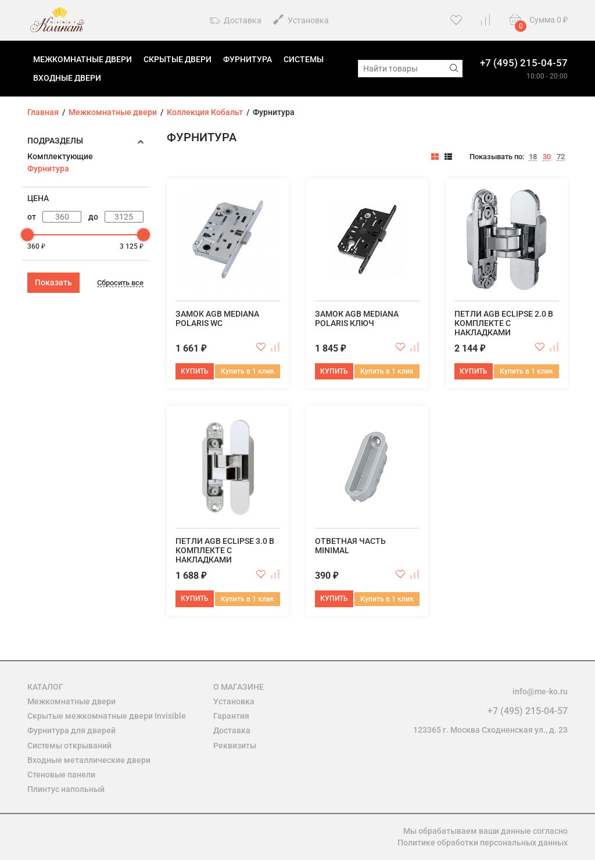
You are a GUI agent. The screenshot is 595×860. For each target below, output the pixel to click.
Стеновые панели (61, 774)
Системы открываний (69, 745)
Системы (304, 59)
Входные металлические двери (88, 760)
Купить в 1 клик (247, 371)
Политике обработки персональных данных (482, 842)
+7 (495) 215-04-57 (524, 63)
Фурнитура (247, 59)
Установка (301, 19)
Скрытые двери (178, 59)
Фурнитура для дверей (71, 730)
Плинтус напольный (66, 789)
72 (561, 157)
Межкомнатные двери (82, 59)
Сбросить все (120, 283)
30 (547, 157)
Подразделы (55, 140)
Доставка (235, 21)
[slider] (27, 234)
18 (533, 157)
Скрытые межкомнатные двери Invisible (106, 716)
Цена (38, 198)
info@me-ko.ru (540, 691)
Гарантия (231, 716)
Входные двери (67, 78)
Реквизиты (234, 745)
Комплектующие (60, 156)
